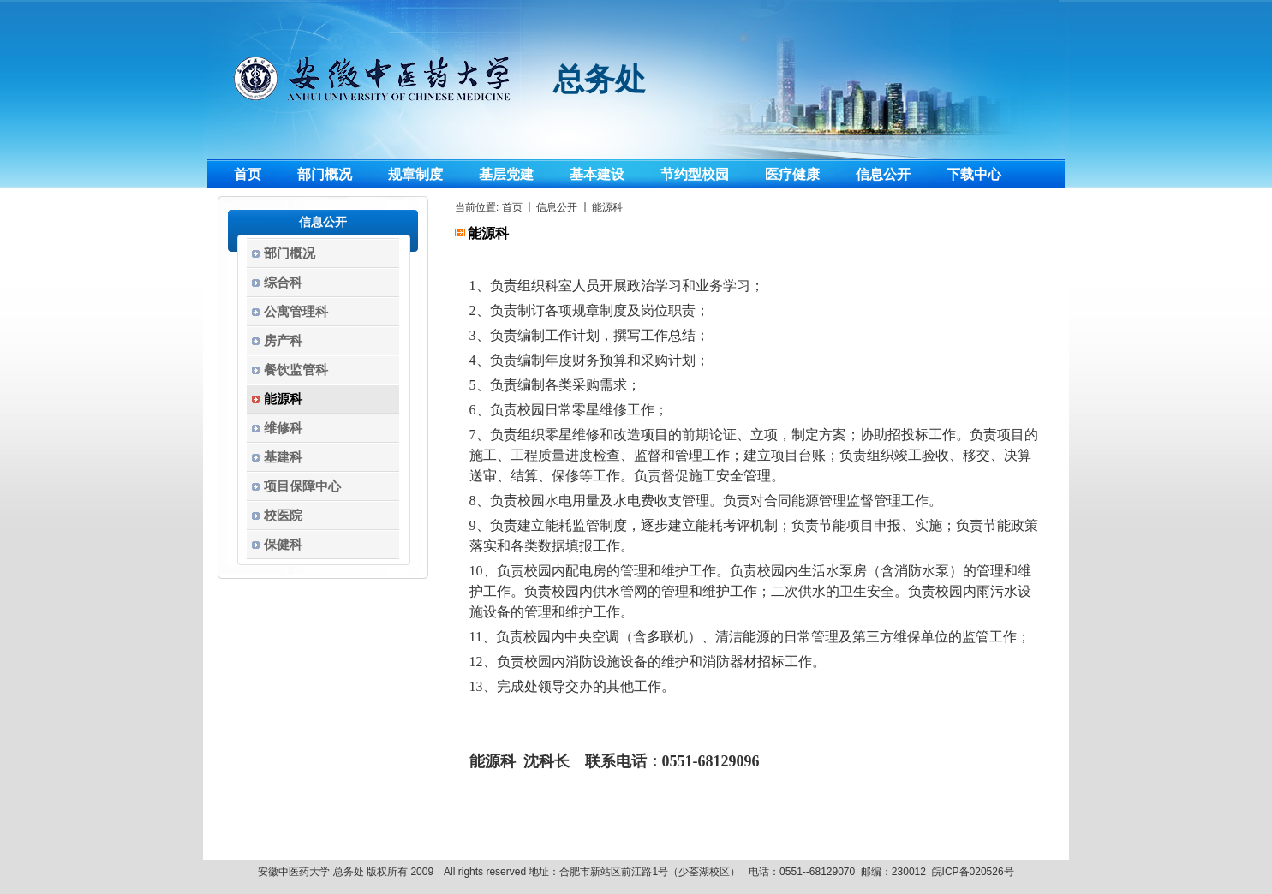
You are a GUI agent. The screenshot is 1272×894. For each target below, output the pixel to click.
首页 (247, 174)
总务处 (599, 80)
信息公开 (883, 174)
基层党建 (506, 174)
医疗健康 (792, 174)
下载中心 (974, 174)
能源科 (607, 207)
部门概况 (324, 174)
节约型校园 (694, 174)
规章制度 (415, 174)
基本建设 (597, 174)
